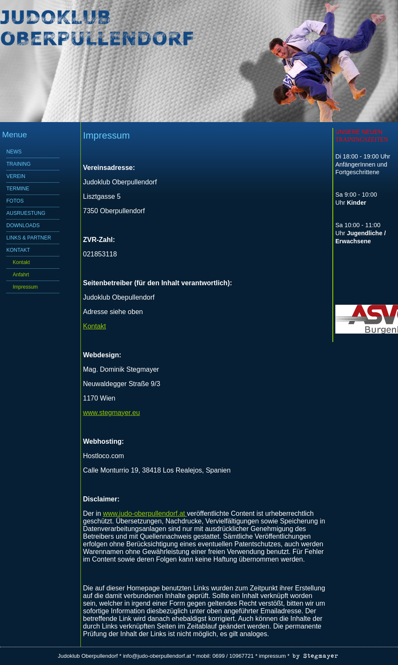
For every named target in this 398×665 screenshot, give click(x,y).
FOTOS (15, 201)
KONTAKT (18, 250)
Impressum (25, 287)
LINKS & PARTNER (28, 238)
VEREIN (15, 176)
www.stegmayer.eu (111, 412)
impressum (272, 656)
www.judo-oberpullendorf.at (145, 513)
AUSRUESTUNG (25, 213)
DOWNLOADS (23, 225)
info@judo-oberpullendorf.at (157, 656)
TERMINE (17, 189)
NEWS (14, 152)
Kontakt (21, 262)
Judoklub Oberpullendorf (88, 656)
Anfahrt (21, 275)
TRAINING (18, 164)
